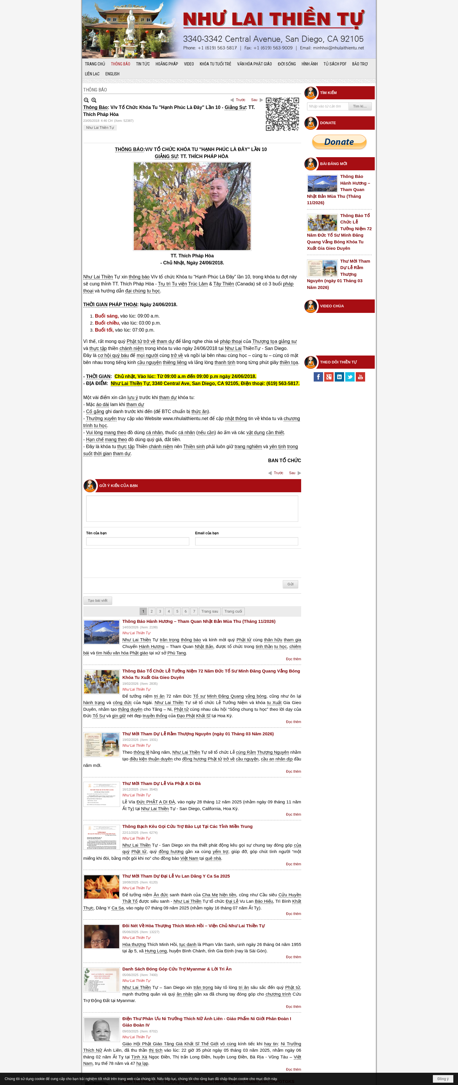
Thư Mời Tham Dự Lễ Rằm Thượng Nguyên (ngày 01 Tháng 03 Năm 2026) (198, 710)
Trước (240, 100)
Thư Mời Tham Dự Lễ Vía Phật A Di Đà (161, 760)
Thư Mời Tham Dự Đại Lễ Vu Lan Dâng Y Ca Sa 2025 (176, 853)
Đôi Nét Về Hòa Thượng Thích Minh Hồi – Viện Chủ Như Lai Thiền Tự (193, 902)
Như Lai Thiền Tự (100, 128)
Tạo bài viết (97, 578)
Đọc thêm (293, 636)
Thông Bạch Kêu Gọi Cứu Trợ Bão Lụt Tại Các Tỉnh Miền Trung (187, 803)
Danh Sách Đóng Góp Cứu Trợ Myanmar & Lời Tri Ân (177, 946)
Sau (254, 100)
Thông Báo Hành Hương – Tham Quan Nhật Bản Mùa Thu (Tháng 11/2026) (198, 598)
